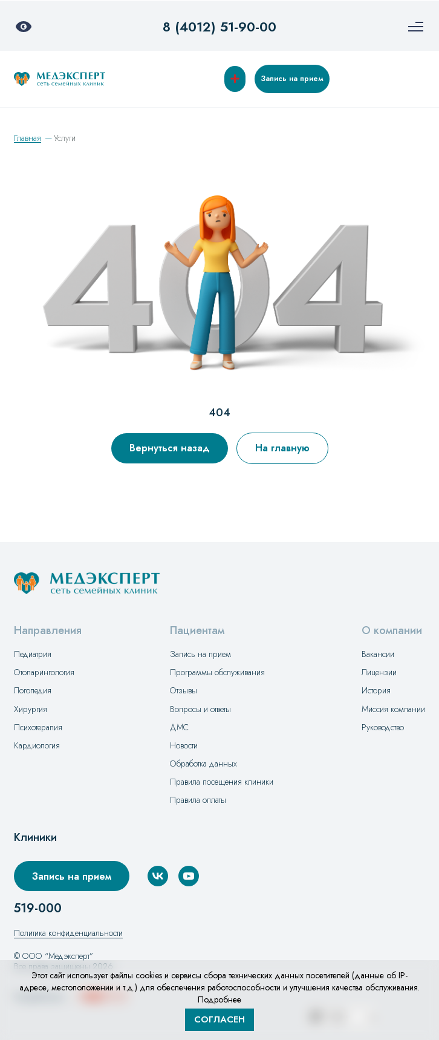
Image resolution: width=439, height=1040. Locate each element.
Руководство (383, 727)
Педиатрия (32, 654)
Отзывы (183, 690)
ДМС (179, 727)
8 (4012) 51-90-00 (219, 26)
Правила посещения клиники (221, 782)
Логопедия (32, 690)
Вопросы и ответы (200, 709)
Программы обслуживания (217, 672)
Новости (184, 745)
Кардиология (37, 745)
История (376, 690)
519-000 (38, 908)
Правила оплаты (198, 800)
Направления (48, 630)
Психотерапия (38, 727)
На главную (282, 448)
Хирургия (30, 709)
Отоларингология (44, 672)
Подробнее (219, 999)
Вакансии (378, 654)
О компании (392, 630)
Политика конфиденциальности (68, 933)
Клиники (35, 837)
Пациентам (197, 630)
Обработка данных (203, 763)
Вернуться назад (169, 448)
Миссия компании (393, 709)
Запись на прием (292, 78)
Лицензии (379, 672)
